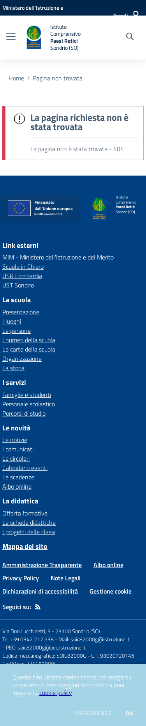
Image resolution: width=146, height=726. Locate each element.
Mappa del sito (24, 546)
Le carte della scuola (28, 349)
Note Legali (66, 578)
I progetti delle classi (28, 531)
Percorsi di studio (24, 413)
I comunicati (17, 449)
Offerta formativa (24, 513)
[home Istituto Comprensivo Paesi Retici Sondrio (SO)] (59, 37)
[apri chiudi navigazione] (11, 37)
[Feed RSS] (37, 606)
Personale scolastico (28, 404)
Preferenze (93, 713)
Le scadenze (18, 477)
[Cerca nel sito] (130, 37)
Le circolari (16, 458)
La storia (13, 368)
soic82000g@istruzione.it (100, 639)
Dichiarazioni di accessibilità (40, 591)
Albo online (17, 486)
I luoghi (11, 321)
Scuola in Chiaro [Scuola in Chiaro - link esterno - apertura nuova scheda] (23, 266)
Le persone (16, 330)
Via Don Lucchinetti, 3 (26, 631)
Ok (130, 713)
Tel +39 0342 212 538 (28, 639)
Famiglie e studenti (26, 394)
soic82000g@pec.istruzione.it (52, 647)
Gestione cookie (111, 591)
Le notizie (14, 439)
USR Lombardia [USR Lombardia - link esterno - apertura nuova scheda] (22, 275)
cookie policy (55, 692)
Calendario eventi (24, 467)
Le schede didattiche (29, 522)
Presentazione (20, 312)
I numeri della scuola (28, 340)
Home (16, 78)
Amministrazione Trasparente (42, 564)
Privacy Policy (20, 578)
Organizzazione (22, 358)
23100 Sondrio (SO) (77, 631)
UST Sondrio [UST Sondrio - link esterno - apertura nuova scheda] (18, 285)
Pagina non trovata (58, 78)
